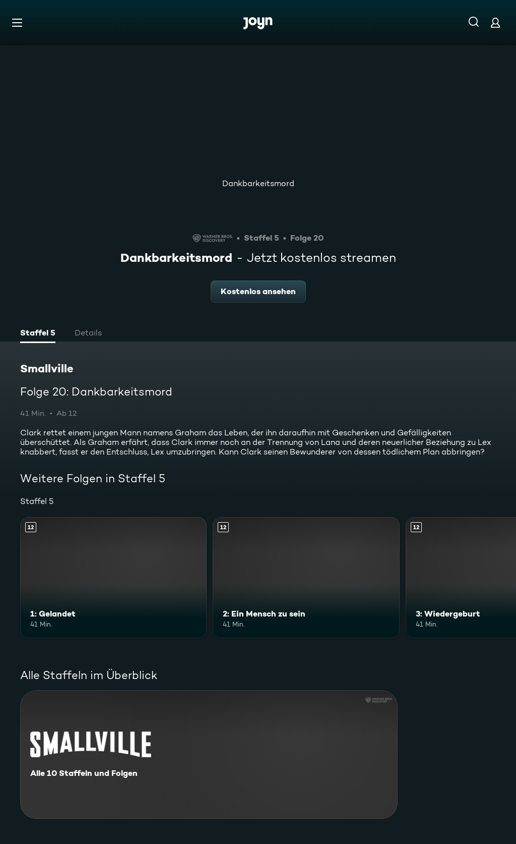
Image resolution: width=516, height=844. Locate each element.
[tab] (37, 334)
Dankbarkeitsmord (258, 183)
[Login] (495, 22)
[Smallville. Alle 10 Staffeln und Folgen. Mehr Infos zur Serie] (209, 754)
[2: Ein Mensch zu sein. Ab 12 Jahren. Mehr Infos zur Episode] (306, 578)
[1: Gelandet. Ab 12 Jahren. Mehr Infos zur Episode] (113, 578)
